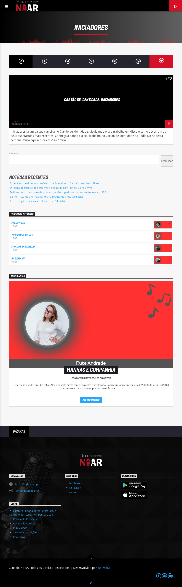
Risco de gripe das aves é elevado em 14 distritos (39, 201)
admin (15, 121)
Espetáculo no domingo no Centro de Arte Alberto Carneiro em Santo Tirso (54, 183)
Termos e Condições (25, 532)
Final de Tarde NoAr (23, 246)
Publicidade (20, 528)
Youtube (74, 492)
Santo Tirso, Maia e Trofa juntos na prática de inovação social (46, 196)
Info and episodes (91, 399)
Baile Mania (18, 258)
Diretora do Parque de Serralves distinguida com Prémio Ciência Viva (51, 187)
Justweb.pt (105, 568)
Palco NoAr (18, 222)
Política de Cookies (24, 523)
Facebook (74, 483)
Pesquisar (14, 153)
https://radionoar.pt (27, 484)
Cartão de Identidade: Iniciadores (92, 99)
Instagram (75, 487)
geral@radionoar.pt (27, 490)
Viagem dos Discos (22, 234)
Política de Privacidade (26, 519)
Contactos (19, 537)
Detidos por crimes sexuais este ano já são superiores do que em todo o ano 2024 (58, 192)
